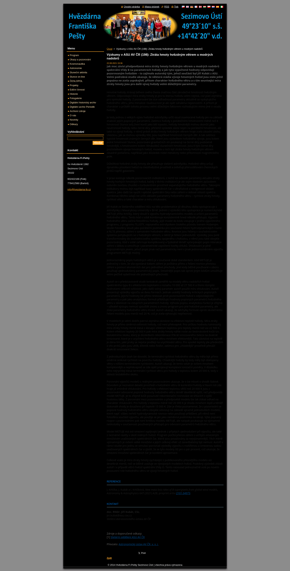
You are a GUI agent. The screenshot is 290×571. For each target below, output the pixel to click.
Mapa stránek (152, 6)
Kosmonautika (77, 63)
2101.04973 (183, 493)
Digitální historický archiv (83, 102)
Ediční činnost (77, 89)
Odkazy (74, 124)
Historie (74, 94)
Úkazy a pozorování (80, 59)
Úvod (109, 48)
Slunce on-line (77, 76)
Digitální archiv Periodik (82, 106)
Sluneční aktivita (78, 72)
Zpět (109, 558)
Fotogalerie (76, 98)
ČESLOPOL (76, 81)
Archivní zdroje (78, 111)
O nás (73, 115)
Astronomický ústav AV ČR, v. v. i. (139, 544)
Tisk (176, 6)
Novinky (74, 119)
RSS (166, 6)
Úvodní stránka (132, 6)
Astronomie (76, 68)
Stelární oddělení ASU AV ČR (128, 537)
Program (74, 55)
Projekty (74, 85)
